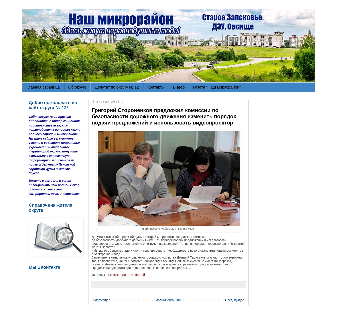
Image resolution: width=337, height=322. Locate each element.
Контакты (156, 87)
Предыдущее (234, 300)
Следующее (101, 300)
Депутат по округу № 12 (117, 87)
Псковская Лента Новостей (125, 275)
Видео (179, 87)
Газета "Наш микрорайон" (217, 87)
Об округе (77, 87)
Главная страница (43, 87)
